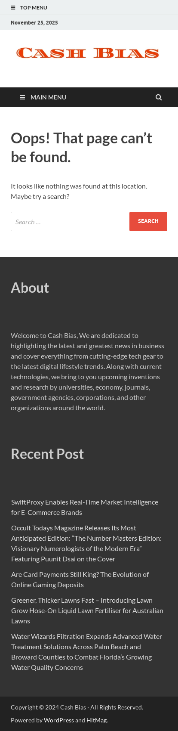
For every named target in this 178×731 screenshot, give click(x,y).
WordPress (59, 720)
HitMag (96, 720)
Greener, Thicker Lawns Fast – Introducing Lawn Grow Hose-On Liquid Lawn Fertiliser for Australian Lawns (87, 610)
